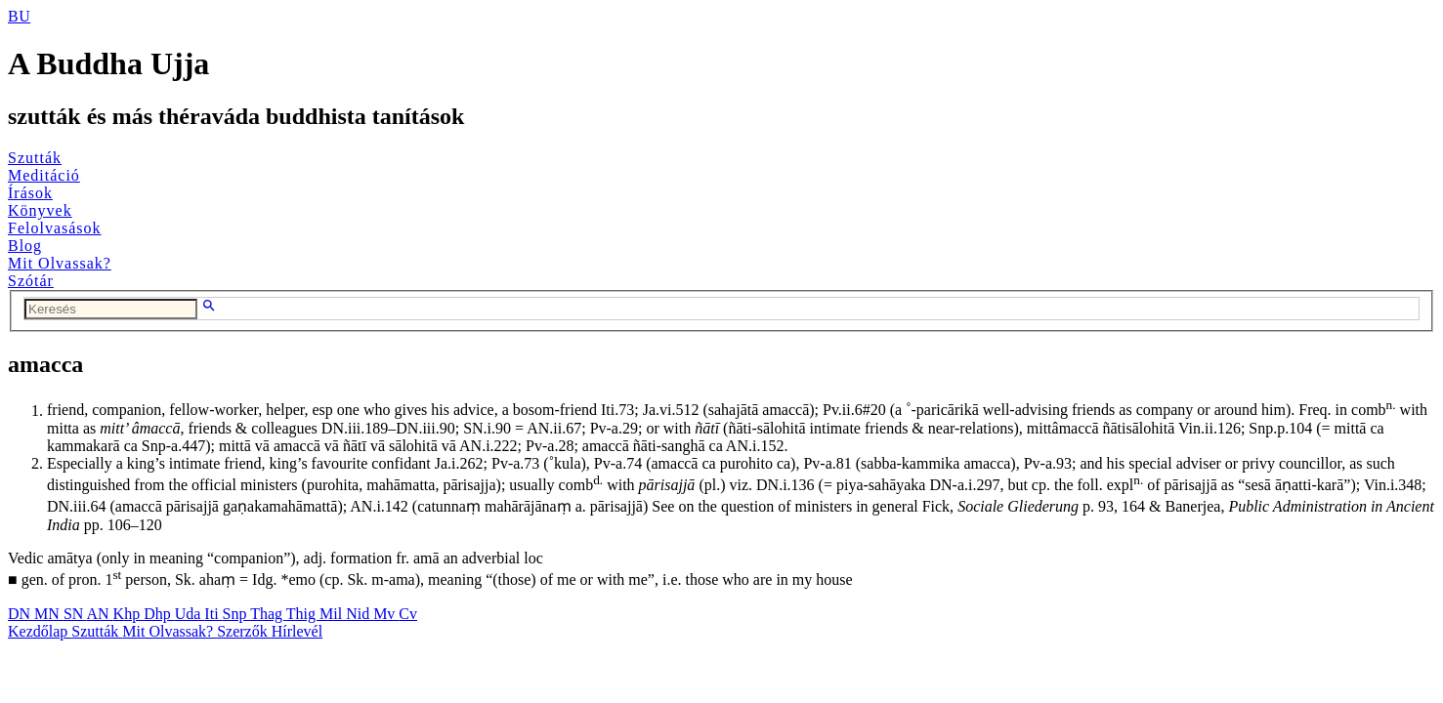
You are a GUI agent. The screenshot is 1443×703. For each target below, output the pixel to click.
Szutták (35, 157)
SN (75, 613)
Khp (129, 613)
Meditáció (44, 175)
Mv (386, 613)
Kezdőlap (39, 631)
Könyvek (40, 210)
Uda (190, 613)
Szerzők (244, 631)
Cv (408, 613)
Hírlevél (297, 631)
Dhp (159, 613)
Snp (237, 613)
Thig (302, 613)
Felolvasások (55, 228)
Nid (359, 613)
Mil (332, 613)
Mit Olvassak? (59, 263)
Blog (25, 245)
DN (21, 613)
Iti (213, 613)
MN (49, 613)
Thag (268, 613)
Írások (30, 193)
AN (99, 613)
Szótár (31, 280)
